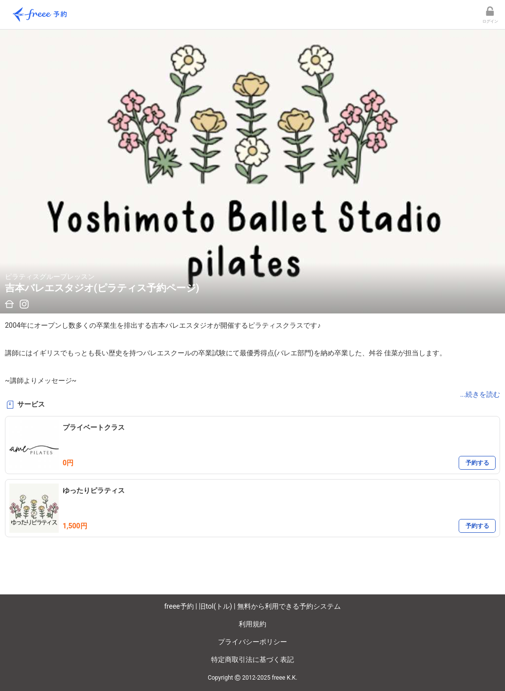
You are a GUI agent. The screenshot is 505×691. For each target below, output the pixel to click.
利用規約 (252, 624)
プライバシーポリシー (252, 642)
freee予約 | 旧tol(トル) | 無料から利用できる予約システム (252, 606)
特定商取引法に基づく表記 (252, 659)
